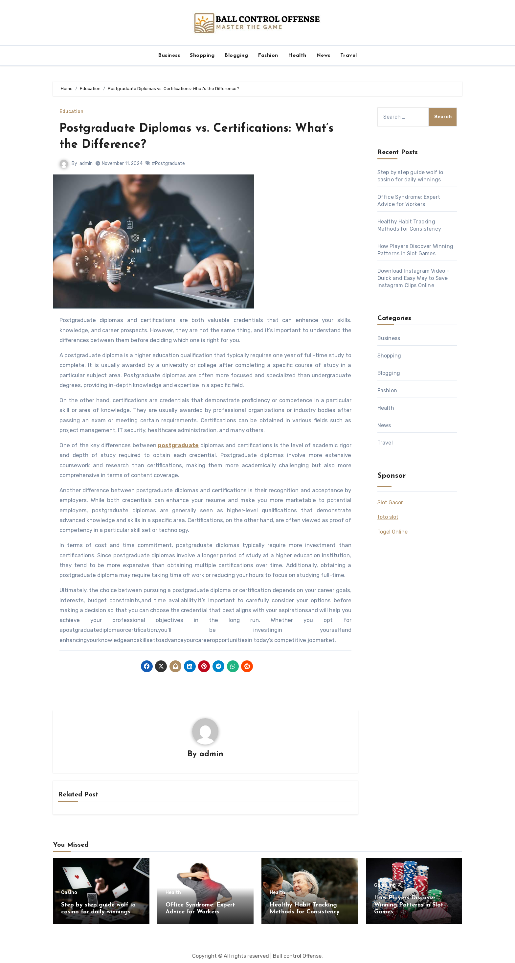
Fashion (268, 55)
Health (297, 55)
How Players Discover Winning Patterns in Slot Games (408, 905)
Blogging (236, 55)
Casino (69, 893)
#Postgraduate (168, 163)
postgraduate (178, 445)
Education (71, 111)
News (323, 55)
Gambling (385, 885)
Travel (348, 55)
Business (169, 55)
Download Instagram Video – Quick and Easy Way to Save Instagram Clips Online (413, 278)
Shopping (202, 55)
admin (86, 163)
